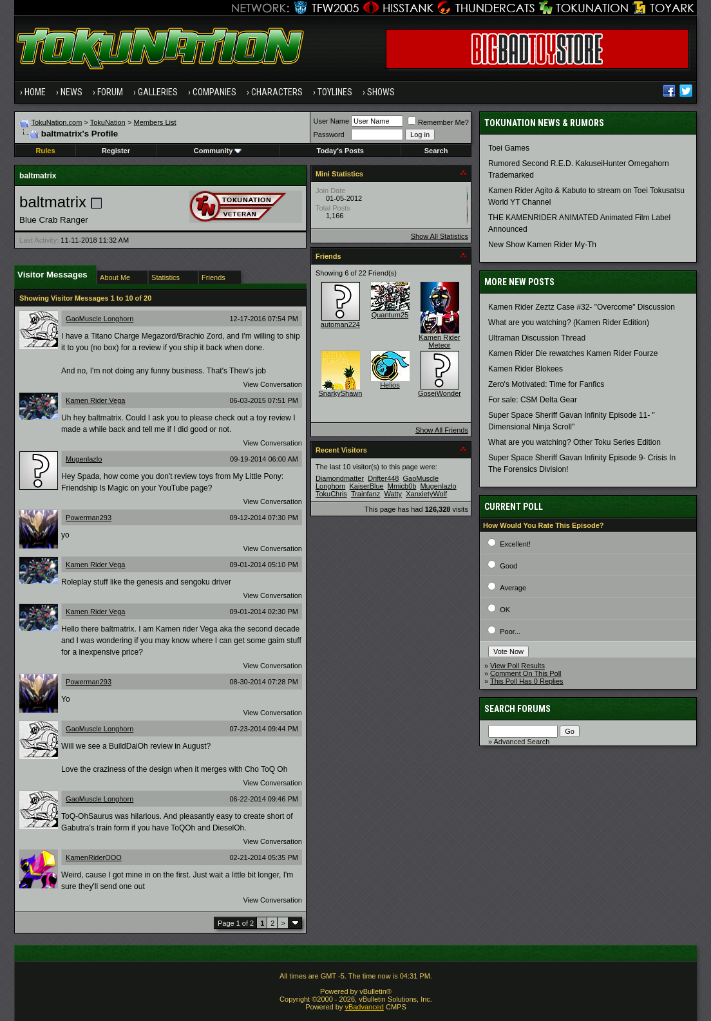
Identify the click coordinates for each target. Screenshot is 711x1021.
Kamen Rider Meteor (439, 341)
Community (218, 151)
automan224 (340, 324)
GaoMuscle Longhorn (99, 319)
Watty (393, 494)
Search (436, 151)
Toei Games (508, 148)
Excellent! (515, 544)
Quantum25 (390, 315)
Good (508, 566)
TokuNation (108, 122)
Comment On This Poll (525, 673)
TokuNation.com (56, 122)
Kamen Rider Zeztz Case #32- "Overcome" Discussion (581, 307)
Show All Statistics (439, 236)
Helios (390, 385)
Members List (155, 122)
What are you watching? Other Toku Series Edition (574, 442)
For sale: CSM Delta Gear (532, 399)
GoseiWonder (439, 393)
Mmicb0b (402, 486)
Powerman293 (88, 517)
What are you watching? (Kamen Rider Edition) (568, 322)
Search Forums (517, 709)
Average (513, 588)
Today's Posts (340, 151)
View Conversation (272, 384)
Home (35, 92)
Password (328, 134)
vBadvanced (364, 1007)
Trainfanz (365, 494)
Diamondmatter (340, 478)
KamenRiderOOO (94, 857)
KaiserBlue (366, 486)
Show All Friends (441, 430)
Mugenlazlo (84, 459)
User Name (331, 121)
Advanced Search (522, 741)
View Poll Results (517, 666)
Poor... (510, 631)
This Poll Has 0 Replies (527, 681)
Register (116, 151)
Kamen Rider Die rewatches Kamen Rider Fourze (573, 353)
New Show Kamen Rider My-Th (542, 244)
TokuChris (331, 494)
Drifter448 (383, 478)
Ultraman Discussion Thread (536, 337)
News (71, 92)
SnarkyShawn (340, 393)
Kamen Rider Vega (95, 400)
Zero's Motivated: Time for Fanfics (546, 384)
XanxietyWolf (426, 494)
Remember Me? (438, 122)
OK (505, 610)
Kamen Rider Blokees (525, 368)
